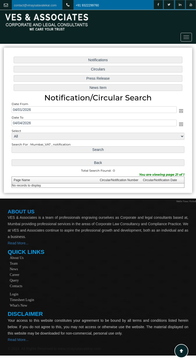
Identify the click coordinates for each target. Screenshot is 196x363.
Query (14, 280)
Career (14, 275)
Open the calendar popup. (180, 111)
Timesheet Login (22, 300)
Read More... (18, 243)
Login (14, 294)
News (14, 269)
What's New (18, 305)
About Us (17, 258)
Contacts (16, 286)
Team (14, 263)
